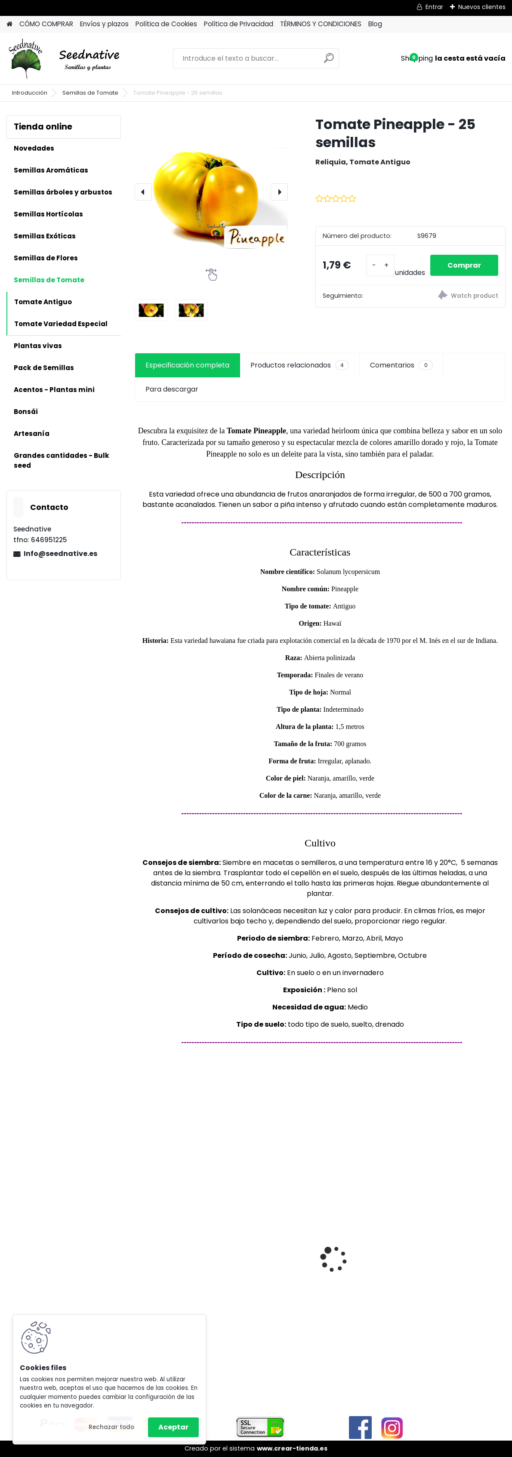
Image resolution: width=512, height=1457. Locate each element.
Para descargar (171, 389)
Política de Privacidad (238, 23)
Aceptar (173, 1427)
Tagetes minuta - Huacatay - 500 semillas (316, 1281)
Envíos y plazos (104, 23)
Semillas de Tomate (90, 93)
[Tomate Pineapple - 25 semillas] (211, 192)
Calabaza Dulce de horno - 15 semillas (190, 1241)
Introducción (29, 93)
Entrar (434, 7)
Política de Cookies (166, 23)
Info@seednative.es (60, 554)
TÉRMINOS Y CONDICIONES (320, 23)
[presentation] (143, 192)
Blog (375, 23)
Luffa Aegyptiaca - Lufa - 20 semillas (439, 1255)
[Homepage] (9, 24)
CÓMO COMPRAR (46, 23)
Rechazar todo (111, 1427)
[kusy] (380, 265)
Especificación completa (187, 365)
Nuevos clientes (482, 7)
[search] (329, 61)
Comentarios (401, 365)
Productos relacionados (299, 365)
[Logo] (65, 58)
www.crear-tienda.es (292, 1448)
